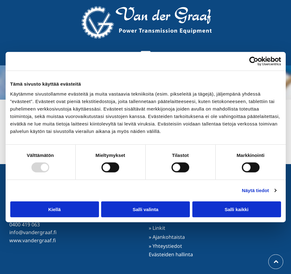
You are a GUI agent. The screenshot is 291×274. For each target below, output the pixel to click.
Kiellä (54, 209)
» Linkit (157, 227)
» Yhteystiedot (165, 246)
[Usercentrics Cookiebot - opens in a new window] (254, 61)
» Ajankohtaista (167, 237)
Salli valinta (145, 209)
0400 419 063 (24, 224)
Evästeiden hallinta (171, 254)
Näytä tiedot (255, 190)
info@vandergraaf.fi (33, 232)
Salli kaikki (237, 209)
